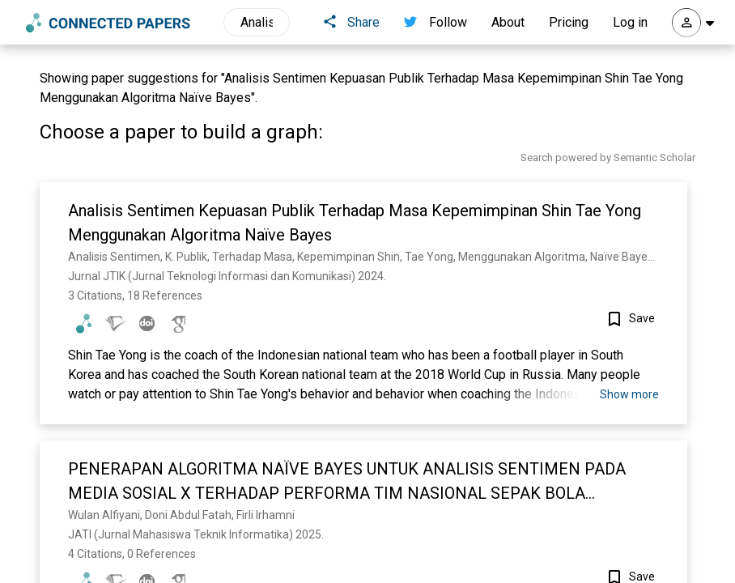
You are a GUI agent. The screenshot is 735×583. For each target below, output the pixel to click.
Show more (629, 394)
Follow (435, 22)
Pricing (568, 22)
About (508, 22)
